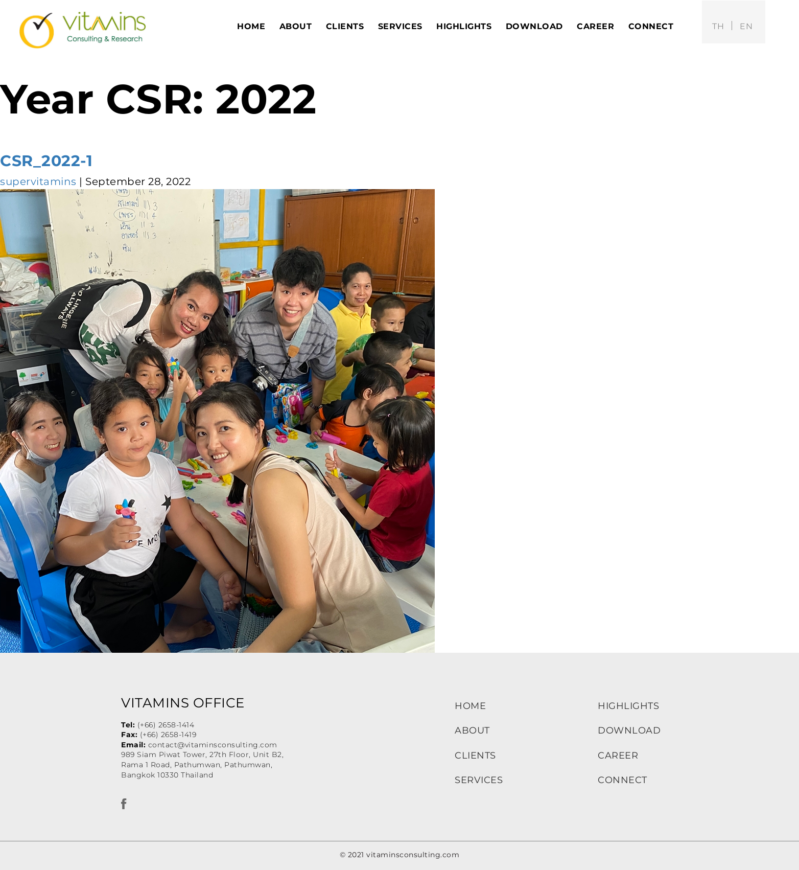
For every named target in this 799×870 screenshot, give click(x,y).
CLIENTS (475, 755)
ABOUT (472, 730)
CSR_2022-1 (46, 160)
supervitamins (38, 181)
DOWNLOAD (629, 730)
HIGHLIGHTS (628, 706)
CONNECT (622, 780)
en (746, 26)
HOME (470, 706)
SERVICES (479, 780)
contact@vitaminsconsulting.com (212, 744)
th (718, 26)
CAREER (618, 755)
